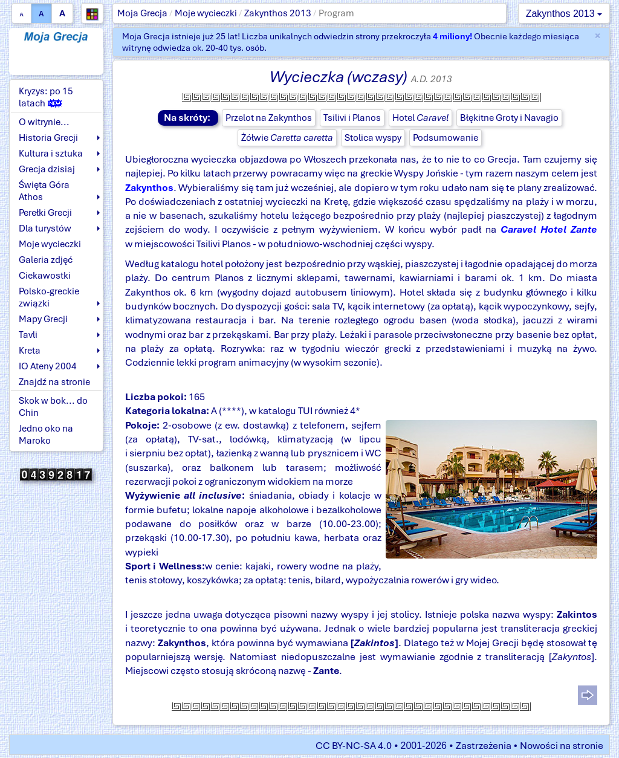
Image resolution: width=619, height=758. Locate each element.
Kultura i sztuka (51, 153)
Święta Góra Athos (44, 191)
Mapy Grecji (43, 319)
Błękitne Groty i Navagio (509, 118)
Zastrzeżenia (483, 745)
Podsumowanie (445, 138)
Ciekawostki (45, 276)
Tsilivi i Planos (352, 118)
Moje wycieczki (206, 13)
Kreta (30, 351)
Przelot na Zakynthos (268, 118)
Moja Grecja (142, 13)
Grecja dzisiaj (47, 169)
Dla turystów (45, 228)
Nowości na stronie (561, 745)
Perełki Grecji (45, 213)
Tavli (28, 335)
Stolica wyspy (373, 138)
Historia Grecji (48, 138)
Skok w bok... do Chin (53, 407)
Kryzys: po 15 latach (46, 97)
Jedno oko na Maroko (46, 435)
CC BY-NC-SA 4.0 (354, 745)
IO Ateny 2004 (48, 366)
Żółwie (287, 138)
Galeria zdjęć (46, 260)
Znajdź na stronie (54, 382)
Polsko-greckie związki (49, 297)
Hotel (420, 118)
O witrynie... (44, 122)
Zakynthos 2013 (277, 13)
